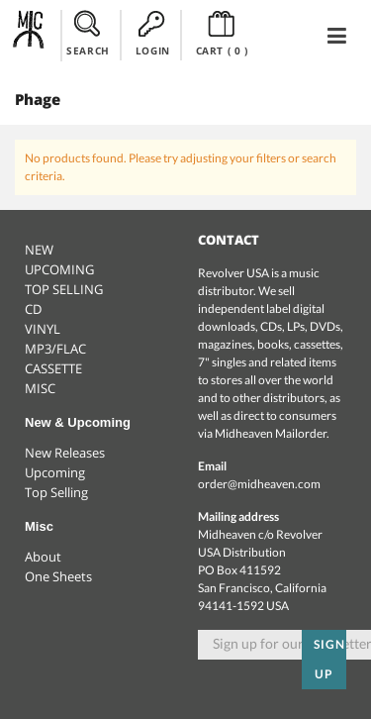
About (43, 556)
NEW (39, 249)
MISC (40, 388)
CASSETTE (53, 368)
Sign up (329, 659)
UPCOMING (59, 269)
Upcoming (55, 472)
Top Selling (56, 492)
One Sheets (58, 576)
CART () (222, 33)
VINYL (42, 329)
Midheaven (29, 34)
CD (33, 309)
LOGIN (153, 33)
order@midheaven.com (259, 483)
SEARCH (88, 33)
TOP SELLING (64, 289)
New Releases (65, 453)
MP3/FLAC (55, 349)
